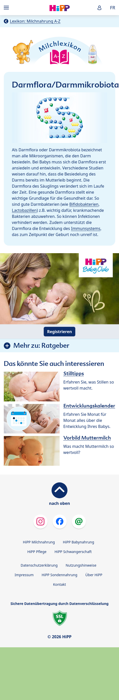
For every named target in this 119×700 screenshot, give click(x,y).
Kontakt (59, 584)
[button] (99, 8)
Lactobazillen (24, 210)
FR (112, 8)
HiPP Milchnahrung (39, 542)
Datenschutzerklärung (39, 565)
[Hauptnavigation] (7, 7)
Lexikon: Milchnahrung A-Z (35, 21)
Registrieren (59, 331)
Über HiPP (93, 574)
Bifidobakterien (84, 204)
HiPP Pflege (36, 551)
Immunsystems (85, 228)
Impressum (24, 574)
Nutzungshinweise (81, 565)
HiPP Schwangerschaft (73, 551)
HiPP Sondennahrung (59, 574)
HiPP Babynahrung (78, 542)
